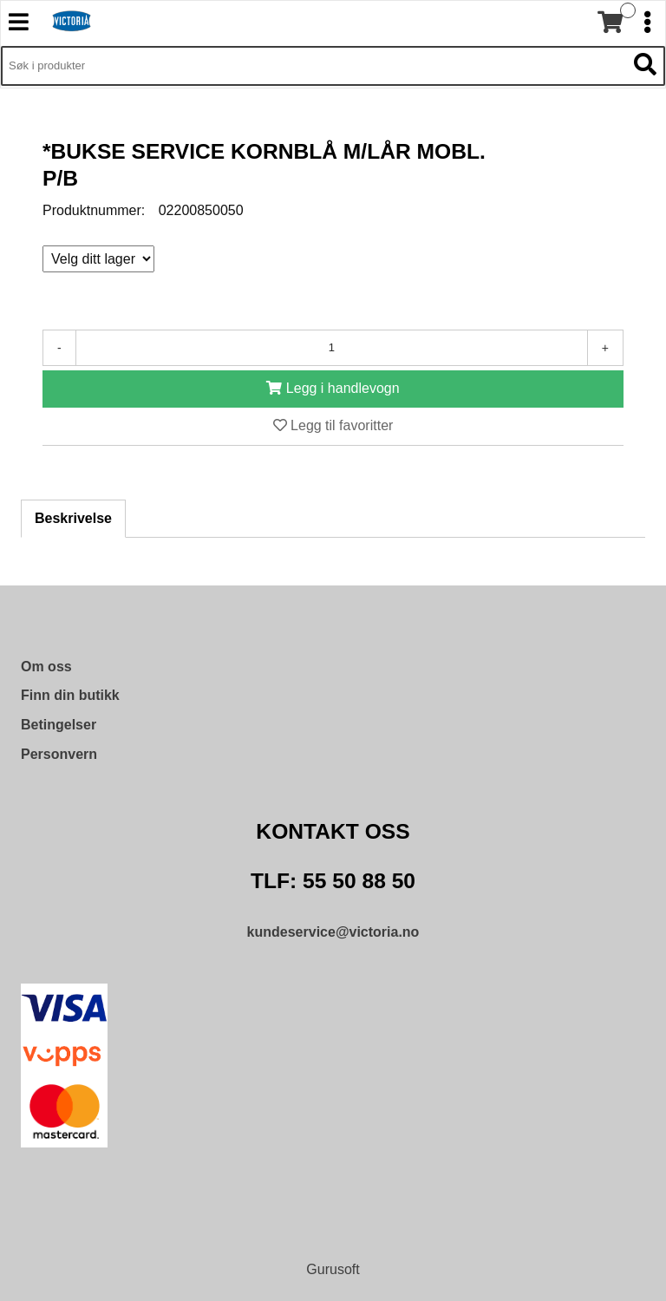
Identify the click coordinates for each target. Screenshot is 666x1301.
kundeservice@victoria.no (333, 932)
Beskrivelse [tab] (73, 518)
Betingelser (58, 724)
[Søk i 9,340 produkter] (313, 66)
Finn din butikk (70, 695)
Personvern (59, 754)
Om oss (46, 666)
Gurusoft (332, 1269)
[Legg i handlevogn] (333, 389)
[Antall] (331, 348)
